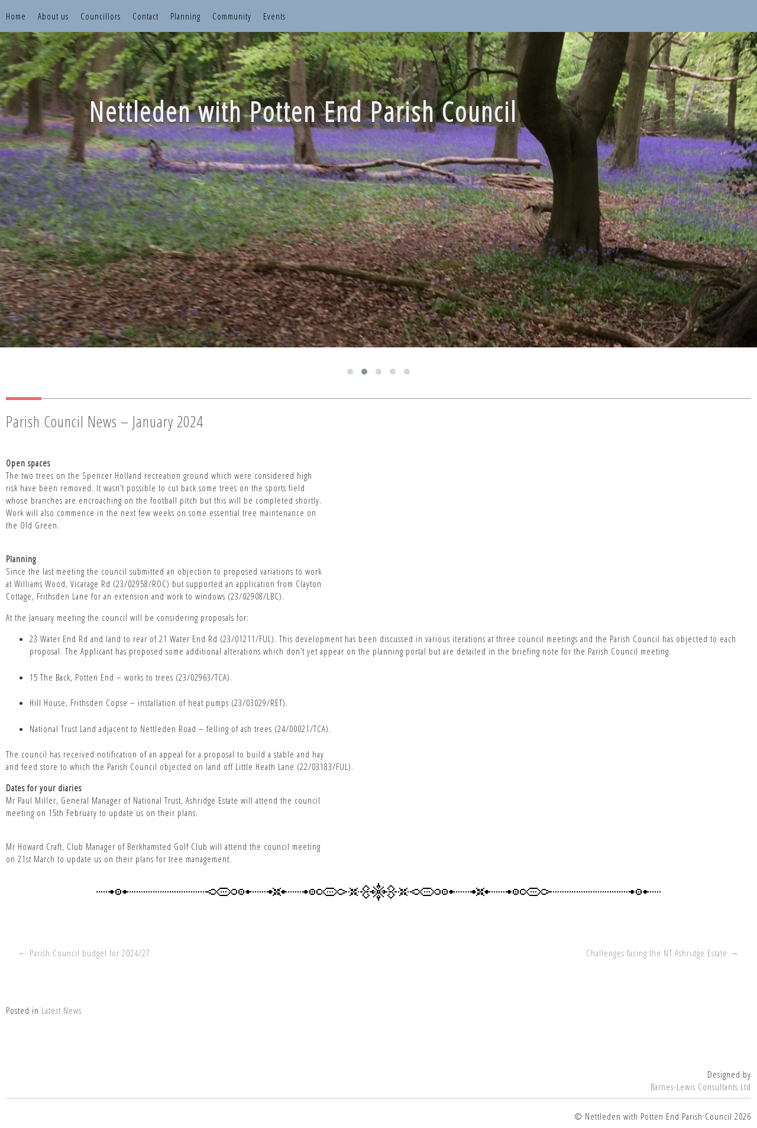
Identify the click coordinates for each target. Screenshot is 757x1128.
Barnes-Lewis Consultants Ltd (701, 1086)
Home (16, 16)
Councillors (100, 16)
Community (231, 16)
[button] (350, 372)
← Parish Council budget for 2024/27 (84, 953)
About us (53, 16)
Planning (185, 16)
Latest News (61, 1010)
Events (274, 16)
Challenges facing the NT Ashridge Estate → (662, 953)
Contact (145, 16)
